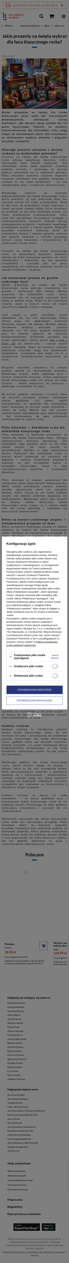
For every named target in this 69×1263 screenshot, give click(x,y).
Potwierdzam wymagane (34, 700)
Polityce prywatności (47, 641)
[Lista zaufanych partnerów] (21, 645)
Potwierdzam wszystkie (35, 689)
